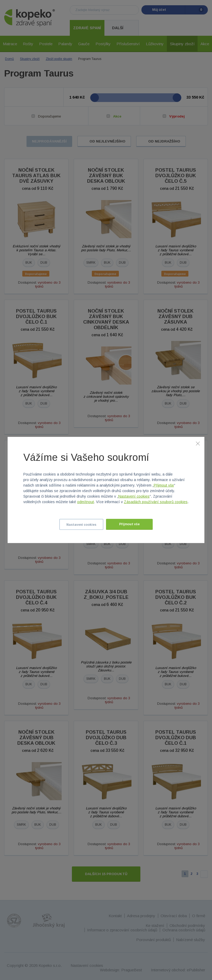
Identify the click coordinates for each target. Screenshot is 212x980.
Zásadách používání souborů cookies (156, 502)
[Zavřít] (197, 443)
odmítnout (85, 502)
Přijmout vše (164, 485)
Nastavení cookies (134, 496)
